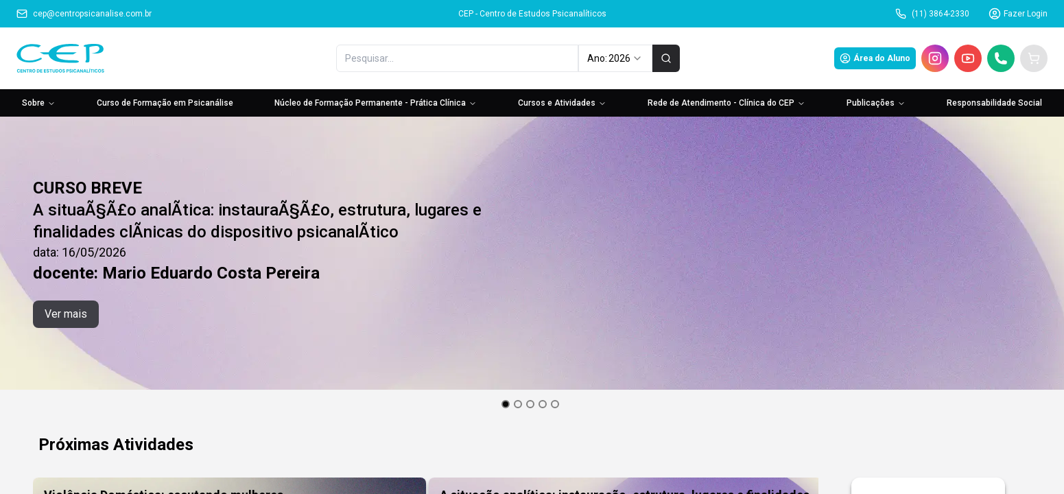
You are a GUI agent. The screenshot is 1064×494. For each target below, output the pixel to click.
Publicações (876, 103)
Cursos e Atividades (562, 103)
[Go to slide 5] (555, 404)
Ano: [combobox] (615, 58)
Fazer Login (1018, 14)
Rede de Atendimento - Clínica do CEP (726, 103)
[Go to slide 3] (530, 404)
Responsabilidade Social (994, 103)
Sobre (39, 103)
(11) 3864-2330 (932, 13)
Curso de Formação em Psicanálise (165, 103)
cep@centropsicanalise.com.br (84, 13)
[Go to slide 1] (505, 404)
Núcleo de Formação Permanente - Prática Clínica (375, 103)
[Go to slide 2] (518, 404)
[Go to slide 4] (543, 404)
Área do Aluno (875, 58)
